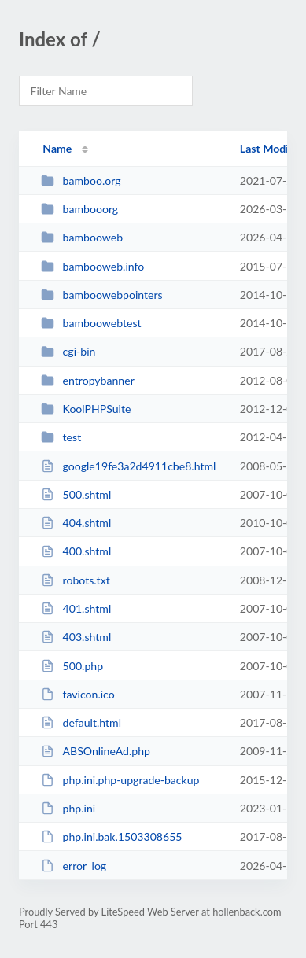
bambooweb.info (92, 266)
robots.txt (75, 580)
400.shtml (76, 551)
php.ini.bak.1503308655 (111, 836)
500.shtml (76, 494)
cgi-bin (68, 351)
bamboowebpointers (102, 294)
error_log (73, 865)
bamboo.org (80, 180)
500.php (72, 665)
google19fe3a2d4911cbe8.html (128, 466)
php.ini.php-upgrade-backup (120, 780)
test (61, 437)
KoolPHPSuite (86, 408)
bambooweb (82, 237)
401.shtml (76, 608)
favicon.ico (78, 694)
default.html (81, 722)
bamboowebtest (91, 323)
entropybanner (88, 380)
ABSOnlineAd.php (95, 750)
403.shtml (76, 636)
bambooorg (79, 209)
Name (57, 148)
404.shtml (76, 522)
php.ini (68, 808)
